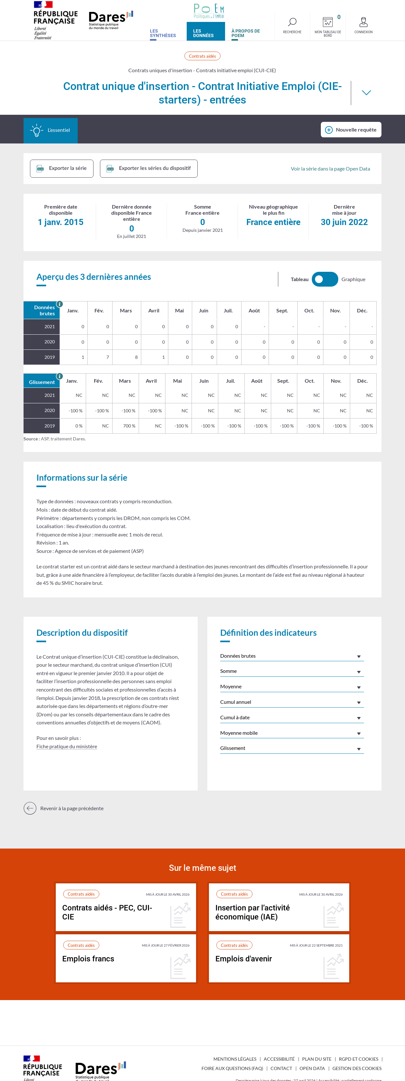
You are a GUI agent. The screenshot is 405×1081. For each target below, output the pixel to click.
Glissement (232, 748)
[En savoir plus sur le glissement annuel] (59, 376)
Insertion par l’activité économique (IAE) (252, 912)
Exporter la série (61, 168)
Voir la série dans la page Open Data (330, 168)
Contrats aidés (202, 56)
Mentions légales (234, 1059)
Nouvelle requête (356, 129)
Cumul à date (235, 717)
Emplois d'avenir (243, 958)
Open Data (312, 1068)
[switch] (325, 279)
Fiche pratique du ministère (66, 746)
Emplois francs (88, 958)
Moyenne (231, 686)
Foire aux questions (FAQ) (232, 1068)
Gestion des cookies (356, 1068)
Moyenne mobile (239, 733)
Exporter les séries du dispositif (148, 168)
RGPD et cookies (358, 1059)
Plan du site (316, 1059)
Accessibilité (279, 1059)
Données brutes (238, 656)
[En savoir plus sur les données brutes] (59, 304)
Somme (228, 671)
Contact (281, 1068)
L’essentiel (50, 130)
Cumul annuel (235, 702)
